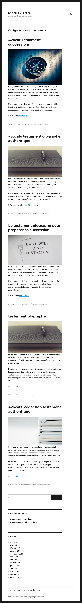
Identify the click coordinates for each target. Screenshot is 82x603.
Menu (69, 14)
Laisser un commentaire (40, 124)
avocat (26, 179)
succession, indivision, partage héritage (24, 590)
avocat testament (24, 124)
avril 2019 (14, 545)
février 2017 (15, 574)
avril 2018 (14, 560)
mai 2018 (14, 557)
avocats (31, 86)
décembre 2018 (16, 554)
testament (38, 89)
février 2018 (15, 563)
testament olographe (28, 269)
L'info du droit (19, 13)
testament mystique (19, 104)
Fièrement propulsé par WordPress (32, 597)
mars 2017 (14, 571)
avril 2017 (14, 568)
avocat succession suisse (21, 519)
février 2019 (15, 548)
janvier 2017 (15, 577)
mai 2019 (14, 542)
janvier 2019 (15, 551)
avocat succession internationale (24, 522)
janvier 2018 (15, 566)
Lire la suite (23, 116)
